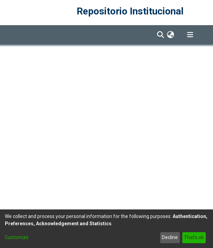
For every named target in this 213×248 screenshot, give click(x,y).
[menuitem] (170, 35)
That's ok (194, 237)
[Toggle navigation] (190, 35)
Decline (170, 237)
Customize (17, 237)
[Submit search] (160, 35)
